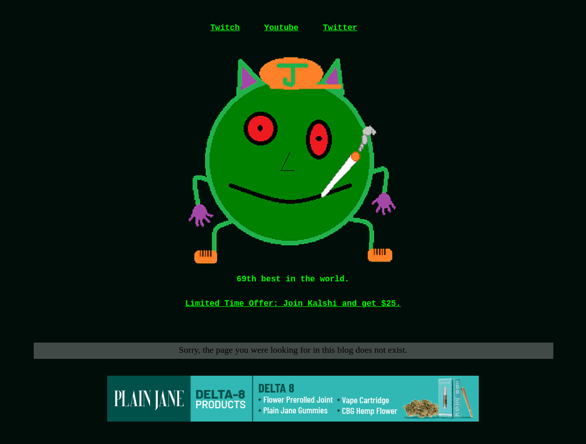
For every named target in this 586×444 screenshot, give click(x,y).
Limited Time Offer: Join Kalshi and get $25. (293, 303)
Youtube (281, 28)
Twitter (340, 28)
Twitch (225, 28)
